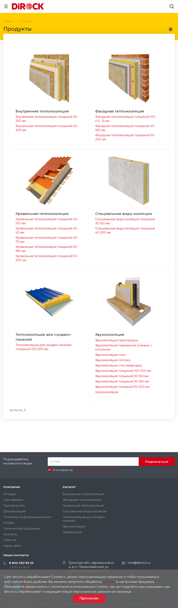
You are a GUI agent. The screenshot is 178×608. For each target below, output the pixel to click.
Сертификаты (13, 500)
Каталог (69, 487)
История (9, 494)
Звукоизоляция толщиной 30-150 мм (122, 376)
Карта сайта (12, 546)
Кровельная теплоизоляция (42, 214)
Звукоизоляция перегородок (116, 340)
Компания (11, 487)
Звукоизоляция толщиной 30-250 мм (122, 381)
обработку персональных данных (96, 470)
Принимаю (89, 598)
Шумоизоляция (106, 392)
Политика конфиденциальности (27, 517)
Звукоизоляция (109, 334)
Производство (14, 505)
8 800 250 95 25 (21, 563)
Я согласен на (86, 470)
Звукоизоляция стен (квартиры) (118, 365)
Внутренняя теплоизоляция (42, 111)
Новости (9, 540)
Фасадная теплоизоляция (119, 111)
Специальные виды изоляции (123, 214)
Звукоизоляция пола (110, 355)
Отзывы (8, 523)
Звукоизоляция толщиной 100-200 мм (123, 371)
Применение (72, 532)
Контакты (10, 534)
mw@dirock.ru (139, 563)
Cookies (109, 582)
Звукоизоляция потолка (112, 360)
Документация (14, 511)
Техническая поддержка (21, 528)
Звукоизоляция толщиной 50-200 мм (122, 387)
